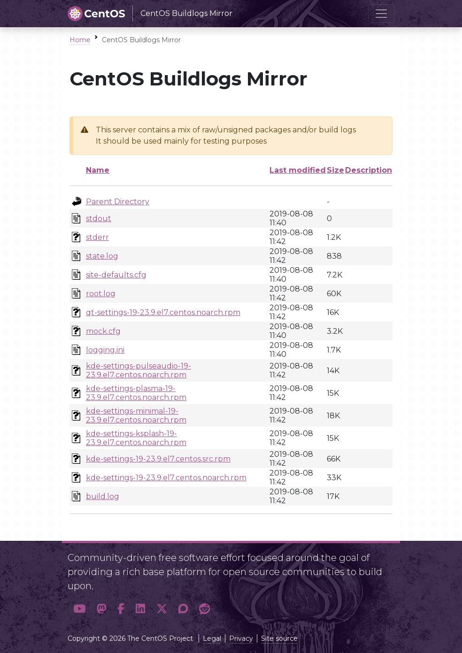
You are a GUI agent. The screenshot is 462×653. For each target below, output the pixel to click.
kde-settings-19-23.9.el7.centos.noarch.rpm (166, 477)
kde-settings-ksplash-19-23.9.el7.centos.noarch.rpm (136, 438)
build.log (102, 496)
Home (80, 40)
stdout (98, 218)
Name (97, 170)
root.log (101, 293)
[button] (79, 608)
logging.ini (105, 350)
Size (335, 170)
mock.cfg (103, 331)
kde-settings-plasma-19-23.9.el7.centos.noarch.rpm (136, 393)
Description (368, 170)
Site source (279, 638)
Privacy (241, 638)
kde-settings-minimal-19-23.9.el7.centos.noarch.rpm (136, 415)
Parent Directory (117, 201)
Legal (212, 638)
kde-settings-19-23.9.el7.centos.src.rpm (158, 458)
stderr (97, 237)
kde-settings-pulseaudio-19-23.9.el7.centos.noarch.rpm (138, 370)
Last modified (298, 170)
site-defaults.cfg (116, 274)
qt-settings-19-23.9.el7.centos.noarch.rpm (163, 312)
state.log (102, 256)
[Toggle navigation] (381, 13)
